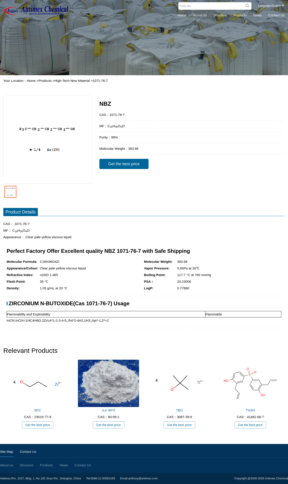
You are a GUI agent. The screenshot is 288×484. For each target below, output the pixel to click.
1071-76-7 (100, 81)
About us (200, 15)
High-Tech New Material (72, 81)
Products (240, 15)
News (257, 15)
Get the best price (124, 164)
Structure (220, 15)
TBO (179, 410)
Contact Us (276, 15)
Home (182, 15)
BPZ (38, 410)
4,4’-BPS (108, 410)
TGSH (250, 410)
